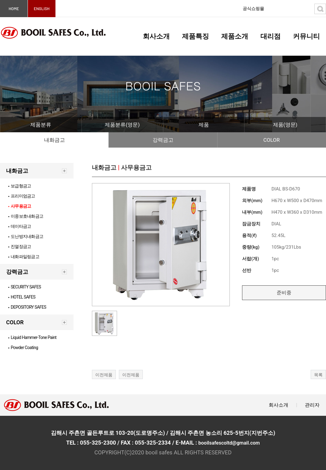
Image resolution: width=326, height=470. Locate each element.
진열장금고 (19, 246)
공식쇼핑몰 (253, 8)
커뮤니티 (306, 36)
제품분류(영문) (122, 125)
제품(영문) (285, 125)
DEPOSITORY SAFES (27, 307)
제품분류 (40, 125)
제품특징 (195, 36)
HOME (14, 8)
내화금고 (54, 140)
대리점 (270, 36)
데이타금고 (19, 226)
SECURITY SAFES (24, 286)
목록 (318, 374)
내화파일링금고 (23, 256)
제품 (204, 125)
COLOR (271, 140)
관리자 (312, 405)
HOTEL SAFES (22, 297)
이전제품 (103, 374)
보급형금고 (19, 185)
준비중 (284, 292)
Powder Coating (23, 347)
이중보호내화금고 (25, 216)
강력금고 (163, 140)
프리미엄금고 (21, 196)
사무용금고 (19, 206)
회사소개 (156, 36)
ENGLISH (41, 8)
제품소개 (234, 36)
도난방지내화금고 (25, 236)
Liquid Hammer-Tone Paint (32, 337)
